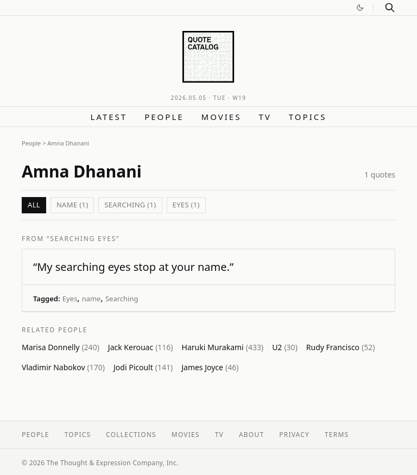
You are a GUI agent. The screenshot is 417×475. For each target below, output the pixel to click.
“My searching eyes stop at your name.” (133, 266)
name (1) (72, 205)
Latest (109, 116)
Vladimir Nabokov (63, 367)
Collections (131, 434)
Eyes (69, 298)
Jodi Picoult (143, 367)
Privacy (294, 434)
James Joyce (209, 367)
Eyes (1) (186, 205)
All (34, 205)
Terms (337, 434)
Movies (221, 116)
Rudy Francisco (340, 347)
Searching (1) (130, 205)
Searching (121, 298)
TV (264, 116)
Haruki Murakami (223, 347)
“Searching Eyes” (83, 238)
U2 (285, 347)
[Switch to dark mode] (360, 7)
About (251, 434)
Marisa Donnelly (60, 347)
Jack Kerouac (140, 347)
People (164, 116)
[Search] (389, 7)
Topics (308, 116)
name (91, 298)
